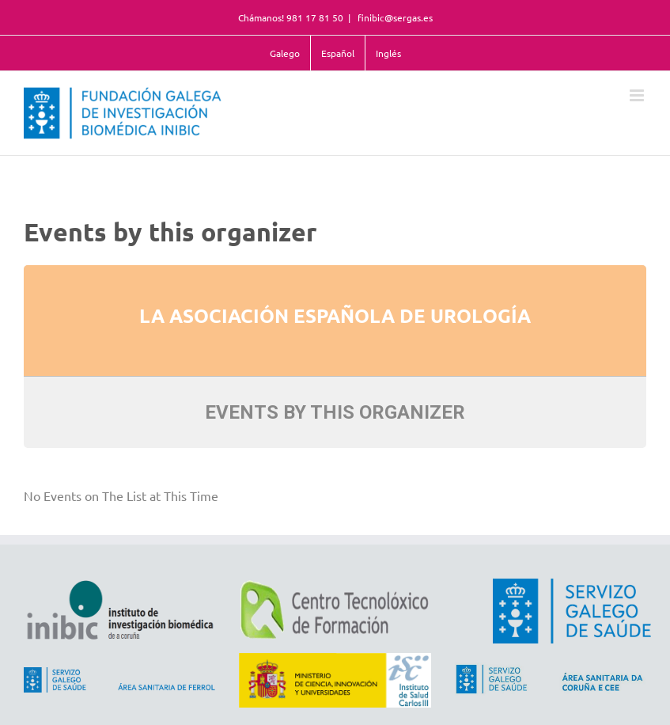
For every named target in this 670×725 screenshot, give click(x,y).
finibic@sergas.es (394, 17)
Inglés (388, 53)
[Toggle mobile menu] (638, 95)
